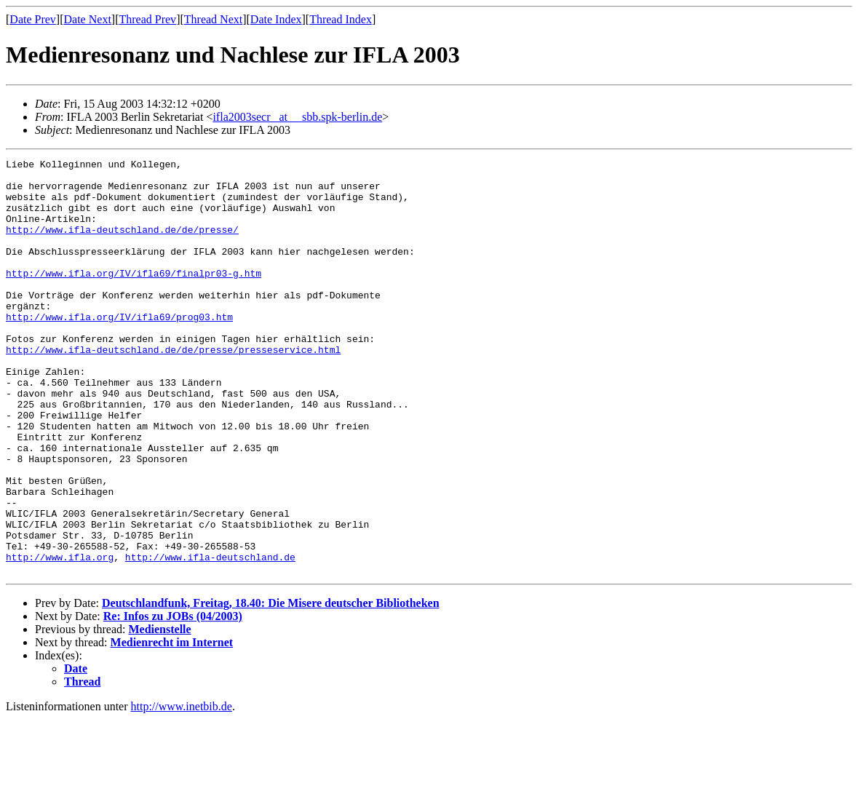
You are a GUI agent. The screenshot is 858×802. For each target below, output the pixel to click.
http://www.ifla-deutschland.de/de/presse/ (122, 244)
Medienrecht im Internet (172, 725)
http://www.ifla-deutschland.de (210, 637)
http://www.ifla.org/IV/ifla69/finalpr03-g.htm (133, 296)
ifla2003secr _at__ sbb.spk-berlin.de (297, 117)
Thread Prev (147, 19)
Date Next (87, 19)
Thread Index (340, 19)
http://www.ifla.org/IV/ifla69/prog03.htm (119, 349)
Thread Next (213, 19)
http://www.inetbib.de (181, 789)
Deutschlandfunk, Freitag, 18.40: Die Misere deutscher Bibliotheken (271, 686)
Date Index (276, 19)
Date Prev (32, 19)
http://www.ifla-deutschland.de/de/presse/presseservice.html (173, 388)
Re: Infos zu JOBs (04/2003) (172, 699)
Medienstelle (159, 712)
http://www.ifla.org (60, 637)
